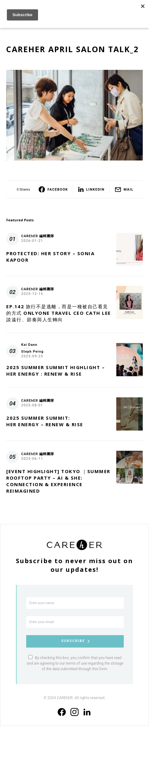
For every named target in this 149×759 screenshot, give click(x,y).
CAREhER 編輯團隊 (37, 236)
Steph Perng (32, 351)
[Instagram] (74, 712)
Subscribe (73, 641)
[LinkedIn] (87, 712)
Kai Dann (29, 344)
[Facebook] (62, 712)
